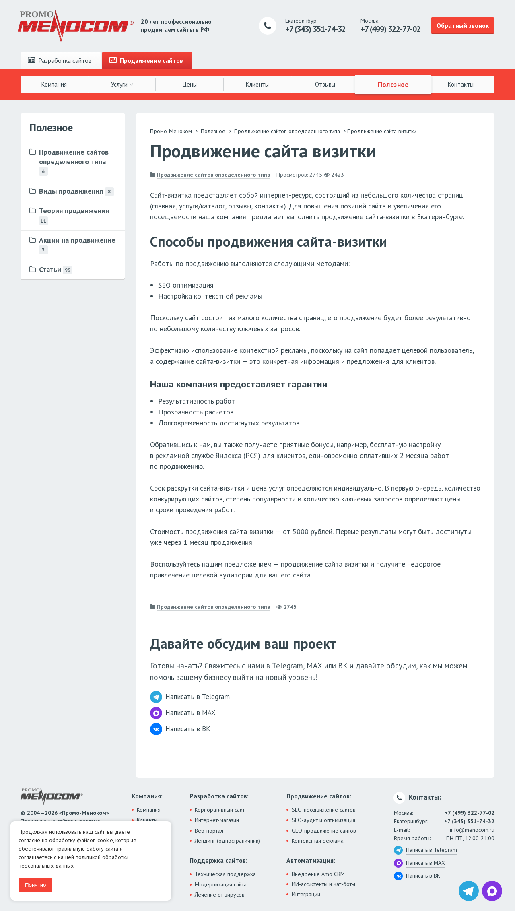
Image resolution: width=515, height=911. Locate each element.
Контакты (461, 84)
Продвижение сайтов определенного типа (213, 174)
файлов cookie (95, 840)
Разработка (60, 60)
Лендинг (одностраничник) (227, 840)
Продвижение (146, 60)
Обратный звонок (463, 25)
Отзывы (325, 84)
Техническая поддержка (225, 874)
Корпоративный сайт (220, 809)
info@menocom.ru (472, 829)
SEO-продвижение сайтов (324, 809)
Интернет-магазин (217, 820)
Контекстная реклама (318, 840)
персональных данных (46, 865)
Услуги (122, 84)
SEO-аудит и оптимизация (323, 820)
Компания (54, 84)
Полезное (392, 84)
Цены (190, 84)
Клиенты (257, 84)
